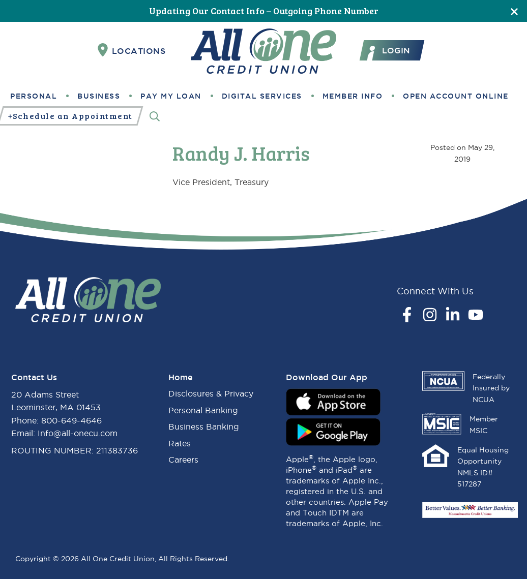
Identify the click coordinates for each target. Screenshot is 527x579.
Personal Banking (203, 410)
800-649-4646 (71, 420)
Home (180, 377)
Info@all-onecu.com (78, 433)
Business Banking (203, 426)
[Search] (154, 116)
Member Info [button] (353, 96)
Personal (33, 96)
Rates (179, 443)
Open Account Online (456, 96)
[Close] (514, 11)
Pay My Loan (170, 96)
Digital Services (262, 96)
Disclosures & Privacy (210, 393)
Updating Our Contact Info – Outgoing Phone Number (263, 11)
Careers (183, 459)
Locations (132, 50)
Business (98, 96)
